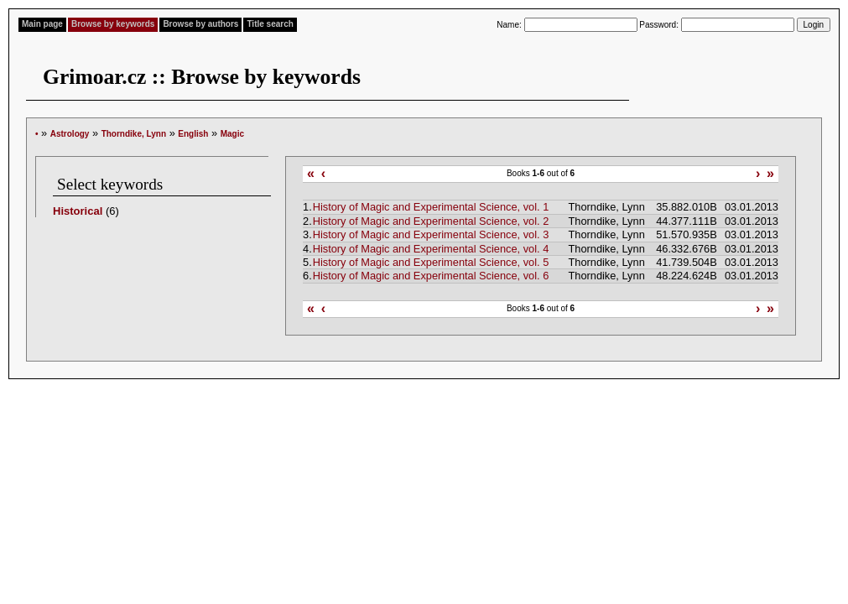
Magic (232, 133)
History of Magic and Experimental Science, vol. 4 (431, 248)
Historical (77, 211)
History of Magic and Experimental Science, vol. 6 (431, 275)
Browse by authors (200, 24)
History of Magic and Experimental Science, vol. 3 (431, 234)
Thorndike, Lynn (133, 133)
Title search (270, 24)
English (193, 133)
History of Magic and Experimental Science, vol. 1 (431, 206)
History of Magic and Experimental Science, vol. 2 (431, 221)
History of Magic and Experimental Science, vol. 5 (431, 262)
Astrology (70, 133)
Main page (42, 24)
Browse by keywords (112, 24)
